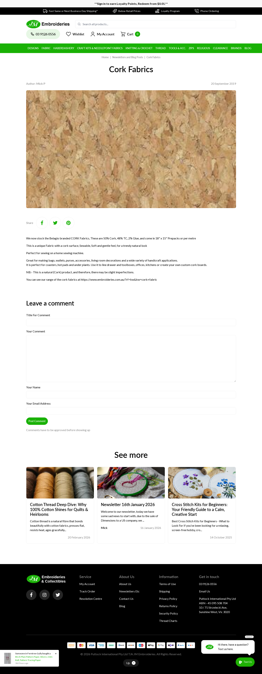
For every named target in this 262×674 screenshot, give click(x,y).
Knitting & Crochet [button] (139, 48)
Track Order (87, 591)
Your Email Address (38, 403)
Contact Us (126, 598)
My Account (87, 584)
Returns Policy (168, 606)
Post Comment (37, 421)
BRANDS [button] (236, 48)
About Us (125, 584)
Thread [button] (160, 48)
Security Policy (168, 613)
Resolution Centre (90, 598)
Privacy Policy (168, 598)
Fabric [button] (46, 48)
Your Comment (35, 331)
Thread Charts (168, 620)
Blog (122, 606)
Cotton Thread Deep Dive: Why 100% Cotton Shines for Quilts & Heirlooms (59, 509)
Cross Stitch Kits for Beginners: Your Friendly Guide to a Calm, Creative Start (200, 509)
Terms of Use (167, 584)
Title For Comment (38, 315)
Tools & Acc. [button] (177, 48)
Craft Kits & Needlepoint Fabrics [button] (100, 48)
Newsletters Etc (129, 591)
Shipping (164, 591)
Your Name (33, 387)
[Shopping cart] (130, 34)
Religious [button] (203, 48)
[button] (102, 34)
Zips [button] (191, 48)
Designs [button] (33, 48)
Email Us (204, 591)
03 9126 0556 (208, 584)
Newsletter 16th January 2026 (128, 504)
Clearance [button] (220, 48)
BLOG (248, 48)
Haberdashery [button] (63, 48)
